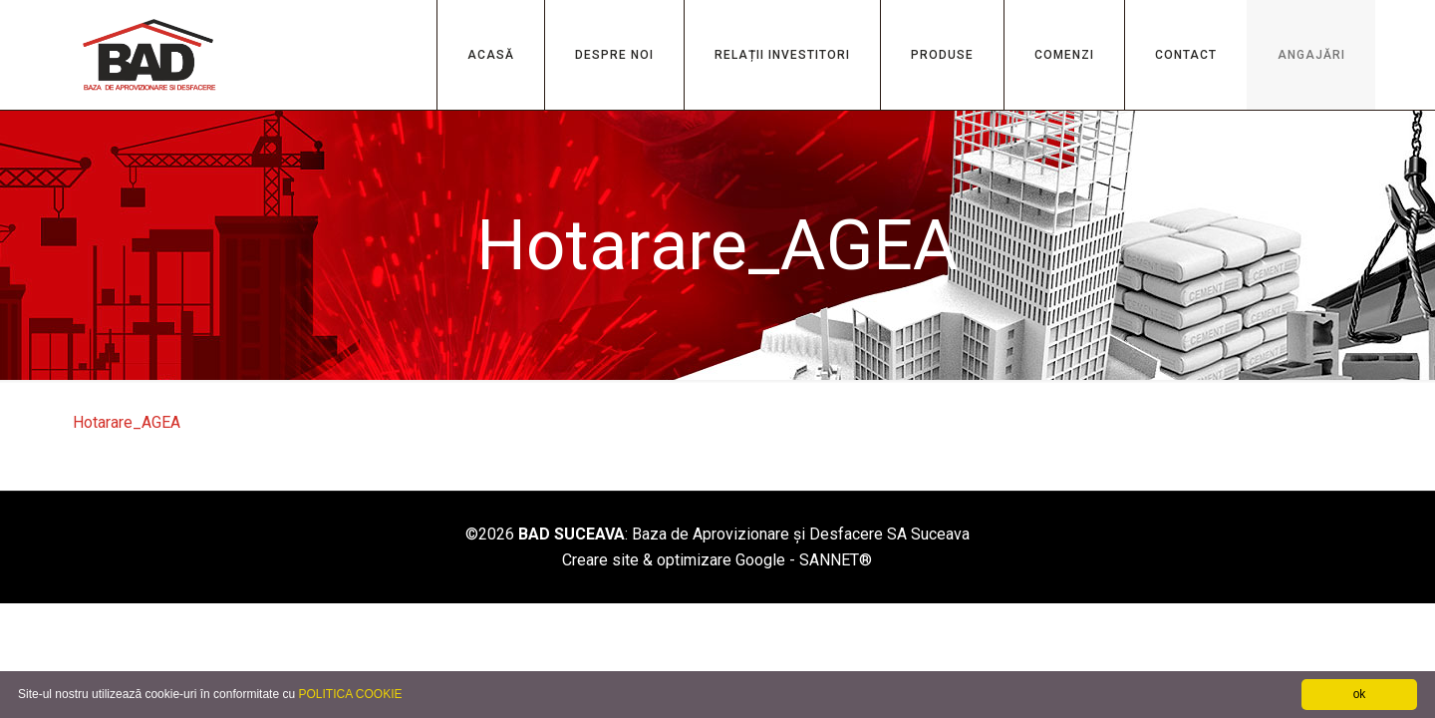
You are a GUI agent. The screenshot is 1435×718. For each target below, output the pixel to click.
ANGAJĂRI (1311, 55)
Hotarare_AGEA (126, 422)
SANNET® (835, 559)
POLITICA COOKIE (350, 694)
